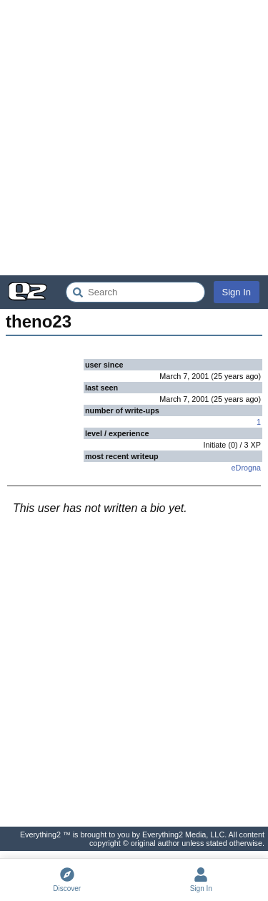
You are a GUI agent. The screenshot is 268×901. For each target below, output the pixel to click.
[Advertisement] (134, 138)
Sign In (236, 292)
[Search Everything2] (135, 292)
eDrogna (246, 467)
